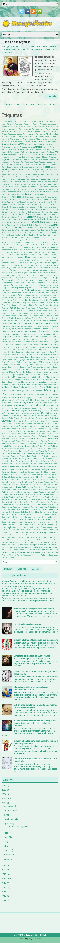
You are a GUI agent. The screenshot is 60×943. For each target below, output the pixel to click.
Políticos (54, 446)
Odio (11, 418)
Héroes (4, 323)
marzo (7, 850)
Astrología (16, 162)
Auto (36, 162)
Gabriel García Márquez (31, 311)
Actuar (55, 129)
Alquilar (39, 139)
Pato (3, 434)
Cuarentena (11, 225)
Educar (5, 270)
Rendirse (5, 472)
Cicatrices (29, 202)
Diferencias (54, 255)
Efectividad (13, 270)
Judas (49, 350)
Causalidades (39, 194)
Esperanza (19, 288)
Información (18, 337)
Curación (20, 230)
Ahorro (32, 134)
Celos (27, 197)
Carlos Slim (20, 192)
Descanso (5, 240)
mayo (6, 841)
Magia (12, 374)
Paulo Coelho (29, 433)
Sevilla (23, 504)
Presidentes (33, 451)
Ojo (22, 418)
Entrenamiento (13, 283)
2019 (4, 874)
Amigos (5, 144)
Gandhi (13, 313)
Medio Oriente (39, 387)
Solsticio (43, 512)
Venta (26, 545)
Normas (5, 416)
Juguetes (19, 352)
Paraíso (55, 428)
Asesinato (54, 159)
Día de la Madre (24, 242)
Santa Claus (49, 492)
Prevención (43, 451)
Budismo (54, 174)
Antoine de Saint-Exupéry (30, 152)
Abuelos (19, 126)
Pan (11, 426)
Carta (41, 191)
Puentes (49, 459)
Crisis (28, 222)
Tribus (22, 535)
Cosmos (24, 219)
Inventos (14, 342)
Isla (41, 342)
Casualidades (13, 194)
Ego (20, 270)
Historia (27, 323)
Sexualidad (36, 504)
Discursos (19, 260)
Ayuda (37, 164)
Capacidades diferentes (48, 187)
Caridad (35, 189)
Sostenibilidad (8, 517)
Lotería (55, 367)
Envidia (37, 282)
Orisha (42, 421)
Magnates (20, 375)
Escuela (33, 285)
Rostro (46, 482)
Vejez (56, 542)
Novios (19, 416)
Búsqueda (41, 177)
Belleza (46, 167)
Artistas (46, 160)
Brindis (34, 174)
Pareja (19, 431)
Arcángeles (53, 157)
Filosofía (48, 303)
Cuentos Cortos (9, 227)
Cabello (13, 179)
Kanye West (54, 352)
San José (44, 490)
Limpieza (13, 364)
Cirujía (4, 204)
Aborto (36, 124)
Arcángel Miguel (40, 157)
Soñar (29, 514)
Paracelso (40, 429)
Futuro (17, 311)
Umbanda (19, 537)
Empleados (15, 275)
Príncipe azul (53, 451)
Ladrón (4, 357)
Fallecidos (12, 298)
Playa (56, 444)
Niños (49, 413)
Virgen (23, 552)
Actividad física (38, 129)
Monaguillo (45, 400)
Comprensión (16, 212)
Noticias (12, 415)
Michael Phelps (8, 398)
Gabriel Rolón (47, 311)
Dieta (39, 255)
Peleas (34, 436)
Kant (47, 352)
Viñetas (22, 550)
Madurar (45, 372)
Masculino (54, 382)
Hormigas (37, 326)
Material (15, 384)
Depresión (47, 235)
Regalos (5, 469)
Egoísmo (27, 270)
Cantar (23, 187)
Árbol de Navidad (16, 157)
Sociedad (34, 509)
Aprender (37, 154)
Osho (14, 423)
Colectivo (33, 207)
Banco (4, 167)
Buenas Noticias (8, 177)
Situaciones (6, 509)
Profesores (53, 453)
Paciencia (36, 424)
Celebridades (17, 197)
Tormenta (14, 532)
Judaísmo (41, 350)
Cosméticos (16, 219)
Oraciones (15, 49)
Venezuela (11, 545)
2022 (43, 122)
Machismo (45, 369)
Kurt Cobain (21, 355)
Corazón (22, 217)
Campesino (24, 184)
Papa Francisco (51, 426)
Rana (33, 461)
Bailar (48, 164)
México (55, 395)
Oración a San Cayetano (16, 41)
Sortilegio (55, 514)
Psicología (23, 458)
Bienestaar (36, 169)
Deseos (13, 240)
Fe (11, 300)
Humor (44, 329)
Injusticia (34, 337)
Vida (36, 547)
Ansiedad (21, 149)
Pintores (5, 443)
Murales (5, 408)
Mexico (49, 395)
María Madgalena (16, 380)
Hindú (20, 323)
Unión (25, 537)
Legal (4, 360)
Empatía (5, 275)
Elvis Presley (33, 273)
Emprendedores (51, 275)
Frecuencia (21, 308)
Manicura (17, 377)
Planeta (29, 443)
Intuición (55, 339)
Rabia (13, 461)
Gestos (41, 316)
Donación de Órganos (49, 263)
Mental (20, 395)
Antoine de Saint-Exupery (11, 152)
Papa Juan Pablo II (10, 428)
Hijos (15, 323)
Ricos (43, 477)
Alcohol (13, 137)
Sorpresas (46, 514)
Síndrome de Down (28, 507)
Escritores (15, 285)
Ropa (35, 482)
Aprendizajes (47, 154)
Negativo (24, 410)
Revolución (25, 477)
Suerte (30, 519)
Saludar (30, 487)
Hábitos (10, 321)
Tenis (24, 527)
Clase (15, 204)
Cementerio (39, 197)
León (43, 360)
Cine (56, 202)
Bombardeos (37, 172)
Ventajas (33, 545)
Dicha (17, 255)
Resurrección (16, 477)
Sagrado (34, 484)
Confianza (54, 212)
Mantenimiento (33, 377)
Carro (36, 192)
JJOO (4, 347)
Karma (4, 355)
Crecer (56, 219)
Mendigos (21, 391)
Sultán (56, 519)
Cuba (19, 225)
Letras (48, 360)
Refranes (55, 466)
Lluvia (56, 365)
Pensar (55, 436)
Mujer (39, 405)
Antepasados (39, 149)
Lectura (51, 357)
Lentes (37, 360)
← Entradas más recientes (15, 104)
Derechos (55, 235)
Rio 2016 (55, 477)
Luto (33, 370)
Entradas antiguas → (47, 104)
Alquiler (46, 139)
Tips (56, 529)
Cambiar (17, 182)
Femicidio (54, 300)
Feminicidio (7, 303)
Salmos (55, 484)
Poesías (29, 446)
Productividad (25, 454)
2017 (29, 121)
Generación (6, 316)
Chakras (13, 199)
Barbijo (10, 167)
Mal (35, 375)
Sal (49, 485)
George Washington (30, 316)
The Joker (20, 530)
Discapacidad (43, 257)
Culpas (48, 227)
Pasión (48, 431)
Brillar (28, 174)
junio (6, 837)
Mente (27, 395)
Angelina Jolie (26, 147)
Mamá (55, 374)
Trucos (42, 535)
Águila (26, 134)
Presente (23, 451)
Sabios (15, 484)
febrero (7, 854)
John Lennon (12, 347)
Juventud (35, 352)
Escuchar (24, 285)
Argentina (6, 159)
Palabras (5, 426)
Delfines (55, 232)
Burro (34, 177)
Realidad (5, 464)
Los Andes (31, 367)
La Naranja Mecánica (49, 355)
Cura (14, 230)
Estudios (40, 293)
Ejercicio (35, 270)
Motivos (46, 403)
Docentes (6, 263)
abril (6, 846)
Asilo (10, 162)
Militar (55, 398)
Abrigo (4, 127)
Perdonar (5, 438)
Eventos (4, 295)
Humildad (36, 329)
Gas (19, 313)
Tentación (30, 527)
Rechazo (21, 464)
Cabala (55, 177)
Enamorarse (20, 278)
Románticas (27, 482)
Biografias (54, 169)
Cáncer (39, 184)
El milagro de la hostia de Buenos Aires (32, 656)
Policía (40, 446)
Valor (17, 542)
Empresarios (7, 278)
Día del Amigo (16, 245)
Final (8, 305)
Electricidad (16, 273)
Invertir (20, 342)
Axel (27, 164)
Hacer (22, 321)
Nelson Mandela (51, 410)
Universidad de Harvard (37, 537)
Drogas (21, 265)
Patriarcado (9, 434)
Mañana (5, 380)
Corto (56, 217)
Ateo (22, 162)
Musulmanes (36, 408)
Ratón (43, 461)
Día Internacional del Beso (32, 250)
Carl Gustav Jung (52, 189)
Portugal (5, 449)
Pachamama (27, 424)
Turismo (48, 535)
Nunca (25, 416)
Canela (4, 187)
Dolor (19, 263)
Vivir (43, 552)
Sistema (55, 507)
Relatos (37, 469)
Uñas (19, 540)
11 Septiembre (7, 122)
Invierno (27, 342)
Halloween (29, 321)
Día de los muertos (40, 242)
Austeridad (29, 162)
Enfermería (30, 280)
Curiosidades (30, 230)
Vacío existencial (8, 542)
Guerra (41, 318)
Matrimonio (36, 384)
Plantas (43, 443)
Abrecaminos (53, 124)
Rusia (56, 482)
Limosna (5, 365)
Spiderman (19, 517)
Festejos (34, 303)
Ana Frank (38, 144)
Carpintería (29, 192)
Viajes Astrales (18, 547)
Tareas (20, 524)
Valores (30, 542)
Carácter (20, 189)
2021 (4, 865)
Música (18, 408)
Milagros (48, 397)
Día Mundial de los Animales (25, 252)
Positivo (12, 448)
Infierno (55, 334)
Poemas (20, 446)
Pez (31, 441)
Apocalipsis (22, 155)
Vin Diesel (14, 550)
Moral (15, 403)
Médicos (14, 387)
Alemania (5, 139)
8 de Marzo (54, 122)
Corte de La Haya (46, 217)
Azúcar (43, 164)
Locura (5, 367)
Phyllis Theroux (40, 441)
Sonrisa (22, 514)
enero (6, 859)
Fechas (16, 300)
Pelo (49, 436)
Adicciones (13, 131)
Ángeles (15, 147)
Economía (54, 265)
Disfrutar (35, 260)
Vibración (29, 547)
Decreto (43, 232)
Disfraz (27, 260)
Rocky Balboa (15, 482)
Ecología (46, 265)
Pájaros (55, 423)
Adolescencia (30, 131)
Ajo (44, 134)
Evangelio (54, 293)
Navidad (16, 410)
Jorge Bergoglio (25, 347)
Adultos (46, 131)
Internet (47, 339)
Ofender (17, 418)
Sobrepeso (14, 509)
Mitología (26, 400)
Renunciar (14, 472)
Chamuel (29, 199)
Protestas (54, 456)
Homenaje (15, 326)
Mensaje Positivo (34, 391)
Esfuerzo (41, 285)
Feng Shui (26, 303)
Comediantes (6, 209)
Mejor (56, 387)
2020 (38, 121)
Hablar (16, 321)
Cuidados (29, 227)
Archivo (36, 569)
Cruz (4, 225)
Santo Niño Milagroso (35, 497)
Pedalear (17, 436)
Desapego (35, 237)
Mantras (42, 377)
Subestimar (6, 519)
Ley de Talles (16, 362)
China (9, 202)
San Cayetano (36, 49)
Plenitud (5, 446)
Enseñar (5, 283)
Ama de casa (16, 142)
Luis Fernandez (14, 370)
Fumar (10, 311)
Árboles (29, 157)
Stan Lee (36, 517)
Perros (32, 438)
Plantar (36, 444)
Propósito (14, 456)
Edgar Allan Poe (13, 268)
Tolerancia (5, 532)
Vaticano (43, 542)
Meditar (49, 387)
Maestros (54, 372)
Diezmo (45, 255)
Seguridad (39, 500)
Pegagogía (26, 436)
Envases (30, 283)
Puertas (55, 459)
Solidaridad (34, 512)
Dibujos (10, 255)
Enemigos (44, 278)
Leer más (52, 96)
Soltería (55, 512)
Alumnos (54, 139)
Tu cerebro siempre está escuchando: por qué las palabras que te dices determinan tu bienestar (35, 723)
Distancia (44, 260)
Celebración (6, 197)
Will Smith (36, 555)
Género (13, 316)
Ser (52, 502)
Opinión (32, 418)
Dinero (44, 46)
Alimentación (16, 139)
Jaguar (55, 342)
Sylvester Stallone (31, 522)
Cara (14, 189)
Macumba (54, 370)
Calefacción (34, 179)
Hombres (6, 326)
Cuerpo (21, 227)
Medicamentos (53, 385)
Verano (40, 545)
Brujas (41, 174)
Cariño (41, 189)
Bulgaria (19, 177)
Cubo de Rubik (28, 225)
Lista (31, 364)
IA (57, 329)
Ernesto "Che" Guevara (49, 283)
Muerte (19, 405)
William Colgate (47, 555)
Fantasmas (54, 298)
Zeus (13, 557)
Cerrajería (5, 199)
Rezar (37, 477)
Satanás (55, 497)
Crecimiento (7, 222)
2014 (19, 121)
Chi (50, 199)
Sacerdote (24, 484)
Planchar (21, 444)
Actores (49, 129)
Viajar (9, 547)
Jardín (30, 345)
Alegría (20, 137)
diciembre (8, 806)
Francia (5, 308)
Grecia (18, 318)
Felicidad (24, 300)
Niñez (42, 413)
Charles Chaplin (41, 199)
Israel (46, 342)
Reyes (32, 477)
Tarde (14, 524)
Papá (42, 426)
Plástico (50, 444)
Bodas (29, 172)
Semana (47, 500)
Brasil (22, 174)
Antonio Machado (47, 152)
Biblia (20, 169)
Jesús (43, 344)
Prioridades (6, 454)
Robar (24, 480)
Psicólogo (32, 458)
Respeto (44, 475)
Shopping (55, 504)
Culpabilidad (39, 227)
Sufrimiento (39, 519)
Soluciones (5, 514)
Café (27, 179)
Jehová (36, 345)
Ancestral (46, 144)
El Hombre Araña (47, 270)
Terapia (55, 527)
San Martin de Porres (15, 492)
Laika (10, 357)
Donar (4, 265)
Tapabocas (6, 524)
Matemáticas (6, 385)
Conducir (45, 212)
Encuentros (33, 278)
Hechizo (45, 321)
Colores (55, 207)
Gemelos (55, 313)
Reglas (12, 469)
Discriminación (7, 260)
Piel (57, 441)
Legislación (11, 360)
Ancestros (54, 144)
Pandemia (23, 426)
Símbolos (16, 507)
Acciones (5, 129)
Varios (36, 542)
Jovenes (20, 350)
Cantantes (13, 187)
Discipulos (54, 258)
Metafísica (35, 395)
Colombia (47, 207)
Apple (30, 155)
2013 (4, 900)
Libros (55, 362)
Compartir (54, 209)
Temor (4, 527)
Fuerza (4, 311)
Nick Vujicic (27, 413)
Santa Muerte (42, 494)
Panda (15, 426)
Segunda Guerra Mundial (25, 500)
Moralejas (23, 402)
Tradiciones (53, 532)
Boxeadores (6, 174)
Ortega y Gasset (51, 421)
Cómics (23, 209)
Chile (4, 202)
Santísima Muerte (17, 497)
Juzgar (42, 352)
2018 (34, 122)
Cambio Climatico (29, 182)
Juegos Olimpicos (8, 352)
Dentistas (5, 235)
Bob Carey (12, 172)
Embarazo (44, 273)
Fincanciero (24, 305)
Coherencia (14, 207)
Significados (7, 507)
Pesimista (25, 441)
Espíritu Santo (18, 290)
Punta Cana (6, 461)
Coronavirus (32, 217)
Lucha (4, 369)
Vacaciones (48, 540)
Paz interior (54, 434)
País (49, 424)
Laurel (27, 357)
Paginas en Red (35, 939)
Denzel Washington (16, 235)
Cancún (55, 184)
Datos (56, 230)
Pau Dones (19, 434)
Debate (4, 232)
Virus (29, 552)
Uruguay (25, 540)
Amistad (13, 144)
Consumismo (53, 214)
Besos (14, 169)
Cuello (47, 225)
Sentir (28, 502)
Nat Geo (54, 408)
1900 (14, 122)
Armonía (23, 160)
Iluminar (35, 332)
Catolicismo (26, 194)
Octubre (5, 418)
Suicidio (49, 519)
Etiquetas (22, 569)
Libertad (48, 362)
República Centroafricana (29, 472)
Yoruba (4, 557)
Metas (42, 395)
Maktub (29, 375)
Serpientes (12, 504)
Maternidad (25, 384)
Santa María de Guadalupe (22, 494)
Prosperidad (25, 456)
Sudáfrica (14, 519)
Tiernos (44, 530)
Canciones (47, 184)
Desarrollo (45, 237)
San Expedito (34, 489)
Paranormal (6, 431)
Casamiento (53, 192)
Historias (37, 323)
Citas (9, 204)
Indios (39, 334)
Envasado (23, 283)
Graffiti (55, 316)
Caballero (5, 179)
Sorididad (36, 514)
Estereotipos (15, 293)
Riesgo (48, 477)
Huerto (14, 329)
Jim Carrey (53, 344)
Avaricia (5, 164)
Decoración (34, 232)
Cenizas (48, 197)
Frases (12, 307)
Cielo (41, 202)
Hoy (9, 329)
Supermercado (18, 522)
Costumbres (33, 219)
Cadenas (21, 179)
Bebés (39, 167)
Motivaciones (35, 402)
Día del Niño (41, 245)
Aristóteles (16, 160)
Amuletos (29, 144)
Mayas (44, 385)
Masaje (10, 382)
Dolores (25, 263)
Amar (34, 141)
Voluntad (5, 555)
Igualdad (27, 331)
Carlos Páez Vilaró (9, 192)
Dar (52, 230)
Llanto (45, 365)
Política (47, 446)
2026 (4, 785)
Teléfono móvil (52, 524)
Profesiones (44, 453)
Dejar (49, 232)
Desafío (4, 237)
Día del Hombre (30, 245)
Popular (8, 569)
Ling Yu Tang (22, 365)
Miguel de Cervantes (34, 398)
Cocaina (45, 204)
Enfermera (20, 280)
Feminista (16, 302)
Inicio (32, 104)
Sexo (29, 504)
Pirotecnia (13, 444)
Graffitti (5, 318)
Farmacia (5, 300)
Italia (50, 342)
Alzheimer (5, 142)
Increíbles (25, 334)
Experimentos (29, 295)
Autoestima (44, 162)
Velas (4, 545)
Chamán (22, 199)
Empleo (25, 275)
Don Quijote (33, 263)
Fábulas (38, 295)
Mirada (14, 400)
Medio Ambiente (26, 387)
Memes (4, 391)
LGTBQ (41, 362)
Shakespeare (46, 504)
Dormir (9, 265)
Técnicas (32, 524)
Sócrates (5, 512)
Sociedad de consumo (48, 509)
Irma (38, 342)
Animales (37, 147)
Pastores (55, 431)
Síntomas (39, 507)
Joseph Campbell (8, 350)
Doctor (13, 263)
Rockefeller (6, 482)
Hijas (10, 323)
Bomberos (47, 172)
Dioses (33, 258)
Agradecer (12, 134)
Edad (4, 268)
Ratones (48, 461)
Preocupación (13, 451)
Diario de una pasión (50, 252)
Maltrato (47, 374)
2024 (4, 794)
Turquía (55, 535)
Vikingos (5, 550)
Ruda (51, 482)
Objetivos (32, 415)
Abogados (27, 124)
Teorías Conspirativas (43, 527)
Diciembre (24, 255)
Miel (23, 398)
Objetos (40, 416)
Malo (40, 375)
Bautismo (32, 167)
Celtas (32, 197)
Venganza (19, 545)
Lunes (28, 370)
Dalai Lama (41, 230)
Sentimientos (20, 502)
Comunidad (26, 212)
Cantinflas (32, 187)
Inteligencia (7, 339)
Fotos (55, 305)
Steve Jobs (47, 517)
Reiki (17, 469)
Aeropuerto (54, 132)
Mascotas (30, 382)
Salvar (36, 487)
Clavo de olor (23, 204)
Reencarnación (21, 466)
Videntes (42, 547)
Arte (29, 159)
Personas (6, 441)
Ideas (4, 331)
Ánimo (46, 147)
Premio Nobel (40, 449)
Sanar (36, 492)
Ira (31, 341)
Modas (37, 400)
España (55, 285)
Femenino (44, 300)
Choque (22, 202)
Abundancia (29, 126)
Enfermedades (8, 280)
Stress (56, 517)
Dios (27, 257)
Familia (27, 297)
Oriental (35, 421)
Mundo (55, 405)
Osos (19, 424)
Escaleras (5, 285)
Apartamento (13, 155)
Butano (49, 177)
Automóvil (53, 162)
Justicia (26, 352)
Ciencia (47, 202)
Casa (46, 191)
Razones (55, 461)
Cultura (55, 227)
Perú (13, 441)
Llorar (50, 364)
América (55, 142)
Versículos (54, 545)
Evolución (12, 295)
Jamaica (17, 345)
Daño (48, 230)
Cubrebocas (39, 225)
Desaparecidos (24, 237)
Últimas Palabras (8, 537)
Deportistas (37, 235)
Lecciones (35, 357)
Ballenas (55, 164)
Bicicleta (27, 169)
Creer (15, 222)
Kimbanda (12, 355)
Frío (37, 308)
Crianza (21, 222)
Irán (34, 342)
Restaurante (6, 477)
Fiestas (41, 303)
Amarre (41, 141)
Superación (6, 522)
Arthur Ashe (37, 160)
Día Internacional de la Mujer (42, 247)
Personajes (53, 438)
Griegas (35, 318)
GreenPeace (26, 318)
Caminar (47, 182)
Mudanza (5, 405)
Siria (50, 507)
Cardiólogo (28, 189)
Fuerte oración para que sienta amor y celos (34, 608)
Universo (12, 540)
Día (35, 240)
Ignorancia (18, 332)
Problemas (15, 453)
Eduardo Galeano (41, 268)
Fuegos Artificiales (51, 308)
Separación (45, 502)
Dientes (32, 255)
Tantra (55, 522)
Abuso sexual (41, 126)
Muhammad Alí (29, 405)
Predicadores (21, 449)
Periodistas (23, 439)
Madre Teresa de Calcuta (20, 372)
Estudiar (31, 293)
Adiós (21, 132)
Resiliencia (25, 475)
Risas (12, 479)
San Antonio (50, 487)
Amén (48, 141)
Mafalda (5, 375)
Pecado (4, 436)
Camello (40, 182)
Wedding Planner (16, 555)
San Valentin (28, 492)
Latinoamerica (18, 357)
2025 (4, 790)
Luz (37, 369)
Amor (21, 144)
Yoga (56, 555)
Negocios (33, 410)
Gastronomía (27, 313)
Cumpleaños (6, 230)
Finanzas (15, 305)
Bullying (27, 177)
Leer (56, 357)
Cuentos (54, 225)
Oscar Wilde (6, 424)
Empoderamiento (36, 275)
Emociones (53, 273)
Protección (45, 456)
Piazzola (51, 441)
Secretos (11, 500)
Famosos (36, 297)
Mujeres (47, 405)
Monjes (4, 403)
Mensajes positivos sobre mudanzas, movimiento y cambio (31, 688)
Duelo (33, 265)
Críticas (55, 222)
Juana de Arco (30, 350)
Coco (56, 204)
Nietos (36, 413)
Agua (19, 134)
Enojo (44, 280)
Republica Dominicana (49, 472)
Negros (40, 411)
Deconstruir (24, 232)
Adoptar (39, 132)
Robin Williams (47, 479)
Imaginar (55, 332)
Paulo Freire (40, 434)
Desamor (13, 237)
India (33, 334)
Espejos (5, 288)
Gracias (48, 315)
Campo (32, 184)
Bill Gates (45, 169)
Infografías (7, 336)
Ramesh (27, 461)
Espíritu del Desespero (41, 288)
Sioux (46, 507)
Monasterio (54, 400)
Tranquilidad (15, 535)
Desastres (54, 237)
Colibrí (39, 207)
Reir (22, 469)
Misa (20, 400)
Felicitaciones (34, 300)
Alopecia (32, 139)
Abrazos (43, 124)
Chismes (15, 202)
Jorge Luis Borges (39, 347)
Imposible (6, 334)
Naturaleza (7, 410)
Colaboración (24, 207)
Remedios (54, 469)
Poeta (35, 446)
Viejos (55, 547)
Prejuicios (30, 449)
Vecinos (50, 542)
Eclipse (39, 265)
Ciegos (35, 202)
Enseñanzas (53, 280)
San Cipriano (23, 490)
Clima (30, 204)
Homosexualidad (26, 326)
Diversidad (54, 260)
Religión (25, 49)
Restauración (53, 475)
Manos (24, 377)
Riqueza (5, 479)
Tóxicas (36, 532)
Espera (11, 288)
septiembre (9, 819)
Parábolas (31, 428)
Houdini (5, 329)
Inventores (6, 341)
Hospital (54, 326)
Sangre (41, 492)
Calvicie (9, 182)
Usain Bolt (34, 540)
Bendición (54, 167)
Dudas (27, 265)
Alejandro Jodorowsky (34, 136)
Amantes (27, 142)
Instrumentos (53, 337)
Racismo (20, 461)
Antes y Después (51, 149)
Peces (10, 436)
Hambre (37, 321)
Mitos (32, 400)
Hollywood (53, 323)
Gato (36, 313)
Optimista (54, 418)
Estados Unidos (51, 290)
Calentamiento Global (48, 179)
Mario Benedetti (38, 379)
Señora (38, 502)
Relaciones (29, 469)
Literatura (38, 364)
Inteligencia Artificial (21, 339)
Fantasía (45, 298)
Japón (24, 345)
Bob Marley (21, 172)
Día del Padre (52, 245)
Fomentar (38, 305)
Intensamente (37, 339)
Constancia (41, 214)
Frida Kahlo (30, 308)
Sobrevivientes (24, 509)
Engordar (38, 280)
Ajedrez (39, 134)
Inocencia (43, 337)
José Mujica (53, 347)
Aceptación (13, 129)
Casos (4, 194)
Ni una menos (14, 413)
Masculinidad (43, 382)
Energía (55, 277)
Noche (55, 413)
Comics (16, 209)
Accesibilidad (53, 127)
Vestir (4, 547)
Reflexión (33, 466)
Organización (19, 421)
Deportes (28, 235)
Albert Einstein (52, 134)
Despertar (21, 240)
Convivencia (6, 217)
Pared (13, 431)
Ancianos (6, 147)
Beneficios (6, 169)
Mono (10, 403)
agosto (7, 823)
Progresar (5, 456)
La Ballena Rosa (33, 355)
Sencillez (11, 502)
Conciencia (36, 212)
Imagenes (44, 331)
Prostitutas (36, 456)
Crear (51, 219)
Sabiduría (6, 484)
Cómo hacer (42, 209)
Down (15, 265)
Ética (47, 293)
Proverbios (5, 459)
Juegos (55, 350)
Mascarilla (19, 382)
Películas (42, 436)
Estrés (24, 293)
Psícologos (41, 459)
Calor (4, 182)
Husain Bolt (51, 329)
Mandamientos (7, 377)
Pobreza (12, 446)
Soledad (24, 512)
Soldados (16, 512)
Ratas (38, 461)
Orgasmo (28, 421)
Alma (25, 139)
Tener (19, 527)
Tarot (26, 524)
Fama (20, 298)
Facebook (47, 295)
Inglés (26, 337)
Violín (11, 552)
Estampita (5, 293)
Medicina (6, 387)
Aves (18, 164)
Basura (25, 167)
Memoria (12, 391)
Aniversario (54, 147)
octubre (7, 815)
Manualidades (52, 377)
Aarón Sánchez (8, 124)
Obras (46, 416)
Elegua (24, 273)
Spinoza (28, 517)
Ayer (31, 164)
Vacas (56, 540)
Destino (29, 240)
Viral (17, 552)
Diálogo (39, 252)
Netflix (4, 413)
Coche (51, 204)
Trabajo (47, 49)
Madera (5, 372)
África (4, 134)
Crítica (48, 222)
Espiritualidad (31, 290)
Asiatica (5, 162)
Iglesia (10, 331)
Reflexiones (45, 466)
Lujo (23, 370)
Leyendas (27, 362)
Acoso (21, 129)
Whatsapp (27, 555)
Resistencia (35, 475)
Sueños (23, 519)
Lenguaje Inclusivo (25, 359)
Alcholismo (6, 137)
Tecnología (41, 524)
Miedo (18, 397)
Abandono (19, 124)
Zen (9, 557)
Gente (19, 316)
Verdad (47, 545)
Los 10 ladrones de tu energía (27, 624)
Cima (53, 202)
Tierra (50, 530)
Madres (37, 372)
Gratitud (12, 318)
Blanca (4, 172)
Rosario (40, 482)
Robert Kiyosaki (33, 480)
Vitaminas (37, 552)
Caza (56, 194)
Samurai (42, 487)
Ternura (5, 530)
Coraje (14, 217)
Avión (22, 164)
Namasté (46, 408)
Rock (56, 480)
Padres (43, 423)
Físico (31, 305)
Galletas (5, 313)
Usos (40, 540)
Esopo (48, 285)
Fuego (41, 308)
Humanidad (26, 329)
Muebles (12, 405)
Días (3, 255)
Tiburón (29, 530)
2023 (47, 122)
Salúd (24, 487)
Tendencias (11, 527)
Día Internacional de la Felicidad (15, 247)
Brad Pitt (15, 174)
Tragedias (5, 535)
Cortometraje (6, 219)
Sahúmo (43, 485)
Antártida (29, 149)
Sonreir (14, 514)
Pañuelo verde (34, 426)
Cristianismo (34, 46)
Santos (48, 497)
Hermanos (53, 321)
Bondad (55, 172)
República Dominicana (11, 475)
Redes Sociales (8, 466)
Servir (19, 504)
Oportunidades (42, 418)
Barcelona (17, 167)
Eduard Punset (27, 268)
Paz (47, 433)
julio (6, 833)
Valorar (23, 542)
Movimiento (54, 403)
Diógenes (20, 258)
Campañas (15, 184)
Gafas (56, 311)
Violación (31, 550)
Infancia (47, 334)
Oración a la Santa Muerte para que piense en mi (36, 640)
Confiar (4, 214)
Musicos (26, 408)
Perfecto (14, 439)
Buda (47, 174)
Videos (49, 547)
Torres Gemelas (25, 532)
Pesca (18, 441)
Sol (10, 512)
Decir (17, 232)
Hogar (45, 323)
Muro (11, 408)
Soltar (50, 512)
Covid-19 (44, 219)
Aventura (11, 164)
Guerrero (48, 318)
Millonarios (6, 400)
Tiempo (36, 529)
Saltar (13, 487)
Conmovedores (16, 214)
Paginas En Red (11, 46)
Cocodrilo (5, 207)
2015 (4, 891)
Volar (56, 552)
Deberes (11, 232)
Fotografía (47, 305)
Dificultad (5, 258)
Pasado (34, 431)
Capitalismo (7, 189)
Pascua (42, 431)
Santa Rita (54, 495)
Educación (53, 267)
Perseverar (41, 438)
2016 (24, 121)
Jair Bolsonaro (7, 345)
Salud (19, 487)
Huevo (19, 329)
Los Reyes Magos (44, 367)
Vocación (50, 552)
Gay (48, 313)
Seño (32, 502)
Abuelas (11, 126)
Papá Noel (22, 429)
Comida (31, 209)
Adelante (5, 132)
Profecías (34, 454)
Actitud (27, 129)
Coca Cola (37, 204)
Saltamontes (6, 487)
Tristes (29, 535)
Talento (50, 522)
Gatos (42, 313)
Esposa (41, 290)
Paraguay (47, 429)
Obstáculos (54, 416)
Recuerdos (53, 463)
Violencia (40, 550)
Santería (5, 497)
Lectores (44, 357)
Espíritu (28, 288)
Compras (5, 212)
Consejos (30, 214)
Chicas (55, 199)
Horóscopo (46, 326)
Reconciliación (43, 464)
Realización (13, 464)
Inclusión (16, 334)
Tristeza (35, 535)
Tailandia (42, 522)
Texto (12, 529)
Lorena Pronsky (20, 367)
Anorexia (12, 149)
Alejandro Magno (52, 137)
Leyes (34, 362)
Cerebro (55, 197)
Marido (27, 379)
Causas (49, 194)
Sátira (4, 499)
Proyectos (13, 459)
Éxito (20, 295)
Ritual (18, 479)
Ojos (26, 418)
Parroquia (26, 431)
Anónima (5, 149)
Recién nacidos (31, 464)
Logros (10, 367)
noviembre (9, 810)
